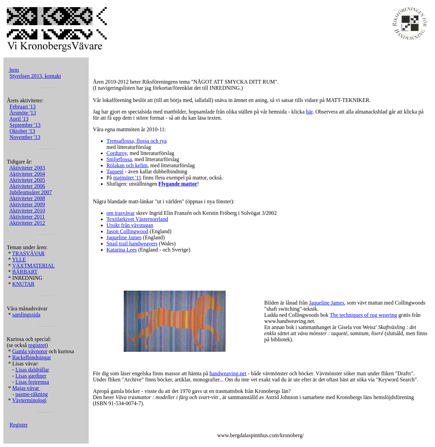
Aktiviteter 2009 (27, 204)
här (309, 112)
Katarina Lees (121, 250)
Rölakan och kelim (126, 165)
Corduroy (116, 153)
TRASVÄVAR (28, 253)
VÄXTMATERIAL (33, 266)
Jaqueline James (124, 237)
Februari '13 (23, 106)
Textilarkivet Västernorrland (137, 219)
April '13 (19, 119)
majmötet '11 (127, 177)
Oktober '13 (22, 131)
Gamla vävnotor (30, 351)
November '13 (25, 137)
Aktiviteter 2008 (27, 198)
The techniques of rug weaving (363, 315)
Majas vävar (26, 388)
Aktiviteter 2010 (27, 210)
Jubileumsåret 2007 (31, 192)
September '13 (25, 125)
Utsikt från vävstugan (129, 225)
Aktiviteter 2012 (27, 223)
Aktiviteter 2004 (27, 174)
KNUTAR (23, 284)
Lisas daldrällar (32, 370)
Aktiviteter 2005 (27, 180)
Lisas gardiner (30, 376)
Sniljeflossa (119, 159)
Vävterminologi (29, 400)
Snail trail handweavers (131, 243)
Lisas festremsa (32, 382)
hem (13, 70)
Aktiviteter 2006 (27, 186)
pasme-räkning (31, 394)
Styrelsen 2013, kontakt (35, 76)
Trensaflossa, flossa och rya (136, 141)
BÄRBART (25, 272)
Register (19, 425)
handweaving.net (227, 373)
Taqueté (114, 171)
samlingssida (26, 314)
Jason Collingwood (127, 231)
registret (37, 345)
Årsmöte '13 (23, 113)
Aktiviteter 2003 (27, 168)
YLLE (19, 259)
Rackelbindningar (31, 357)
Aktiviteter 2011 (27, 217)
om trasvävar (120, 213)
